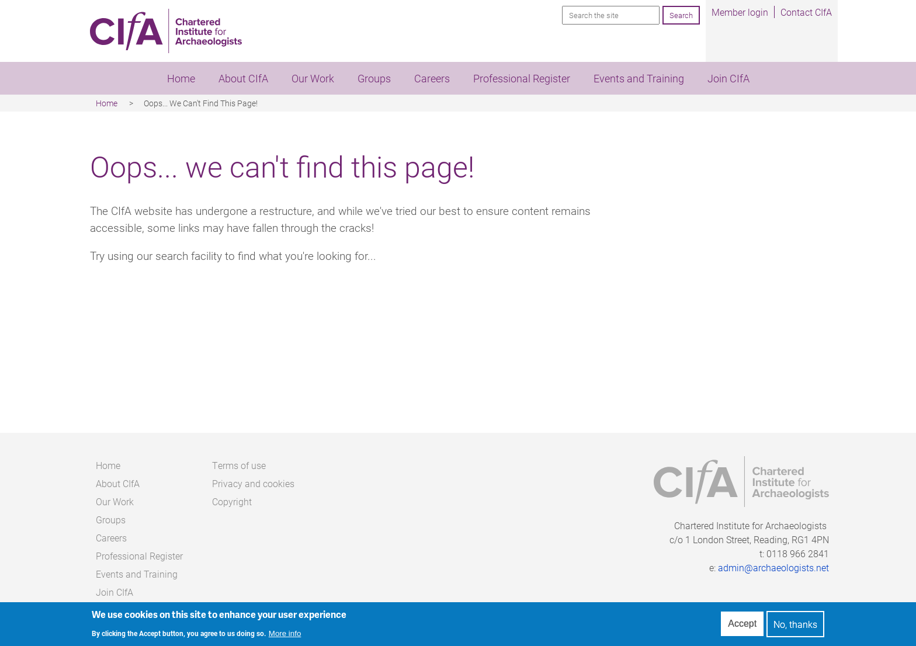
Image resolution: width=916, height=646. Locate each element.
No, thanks (795, 626)
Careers (432, 78)
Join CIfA (728, 78)
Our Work (313, 78)
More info (285, 636)
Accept (742, 626)
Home (181, 78)
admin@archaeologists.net (773, 567)
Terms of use (239, 465)
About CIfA (243, 78)
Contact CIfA (806, 12)
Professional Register (521, 78)
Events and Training (639, 78)
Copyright (232, 501)
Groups (374, 78)
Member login (740, 12)
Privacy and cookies (253, 483)
